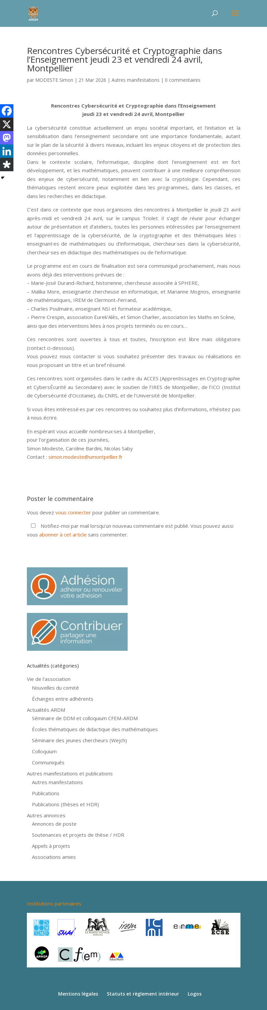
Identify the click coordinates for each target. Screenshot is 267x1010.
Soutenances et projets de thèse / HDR (78, 834)
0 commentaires (183, 80)
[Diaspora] (6, 164)
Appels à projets (51, 845)
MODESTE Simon (54, 80)
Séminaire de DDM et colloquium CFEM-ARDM (85, 718)
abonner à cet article (63, 534)
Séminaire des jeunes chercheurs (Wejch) (79, 740)
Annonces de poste (54, 823)
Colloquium (44, 751)
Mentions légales (78, 994)
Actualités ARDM (46, 709)
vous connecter (73, 512)
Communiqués (48, 762)
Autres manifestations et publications (70, 773)
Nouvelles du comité (55, 687)
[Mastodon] (6, 137)
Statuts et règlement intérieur (143, 994)
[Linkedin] (6, 151)
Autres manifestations (136, 80)
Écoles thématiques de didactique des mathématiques (95, 729)
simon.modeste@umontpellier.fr (85, 456)
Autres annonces (46, 815)
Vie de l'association (49, 679)
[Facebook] (6, 111)
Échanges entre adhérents (62, 698)
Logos (195, 994)
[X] (6, 124)
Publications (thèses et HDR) (65, 804)
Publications (45, 793)
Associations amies (54, 857)
